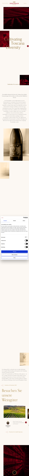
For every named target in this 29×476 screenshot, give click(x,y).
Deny (14, 257)
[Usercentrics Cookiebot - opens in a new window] (23, 217)
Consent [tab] (5, 220)
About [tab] (24, 220)
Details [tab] (14, 220)
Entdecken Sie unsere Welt (14, 84)
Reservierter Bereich (5, 3)
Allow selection (14, 254)
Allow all (14, 251)
